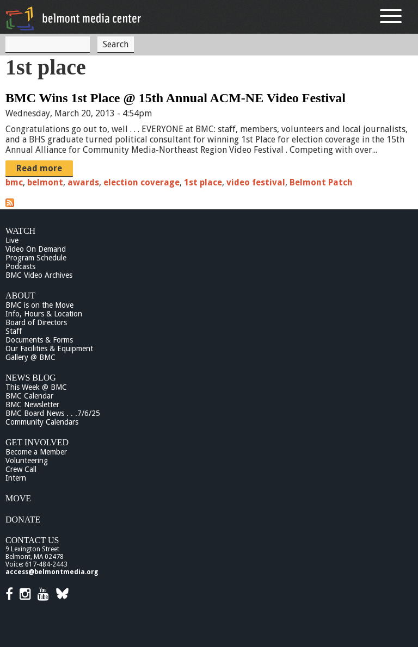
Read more (39, 168)
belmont (45, 182)
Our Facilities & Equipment (49, 348)
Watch (20, 230)
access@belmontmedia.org (51, 572)
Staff (13, 331)
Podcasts (20, 266)
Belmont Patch (321, 182)
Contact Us (32, 540)
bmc (14, 182)
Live (12, 240)
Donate (22, 519)
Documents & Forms (39, 339)
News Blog (30, 377)
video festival (255, 182)
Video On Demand (35, 249)
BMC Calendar (29, 395)
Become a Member (36, 451)
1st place (203, 182)
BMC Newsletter (32, 404)
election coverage (141, 182)
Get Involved (37, 442)
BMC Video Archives (38, 275)
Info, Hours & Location (43, 313)
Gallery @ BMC (30, 357)
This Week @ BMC (36, 387)
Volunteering (26, 460)
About (20, 295)
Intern (15, 478)
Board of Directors (36, 322)
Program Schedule (35, 257)
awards (83, 182)
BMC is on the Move (39, 305)
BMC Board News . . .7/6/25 (52, 413)
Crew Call (20, 469)
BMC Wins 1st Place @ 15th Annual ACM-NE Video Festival (175, 98)
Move (18, 498)
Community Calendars (41, 422)
